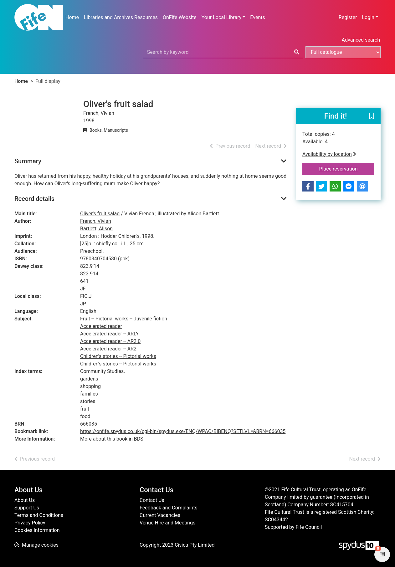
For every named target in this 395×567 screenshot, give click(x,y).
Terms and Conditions (38, 515)
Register (348, 17)
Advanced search (361, 40)
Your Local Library (222, 17)
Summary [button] (27, 161)
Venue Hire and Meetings (167, 523)
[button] (371, 116)
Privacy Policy (29, 523)
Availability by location (329, 154)
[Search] (296, 52)
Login (368, 17)
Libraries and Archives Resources (121, 17)
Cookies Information (37, 530)
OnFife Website (180, 17)
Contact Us (152, 500)
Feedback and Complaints (169, 508)
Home (72, 17)
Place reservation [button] (347, 168)
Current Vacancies (160, 515)
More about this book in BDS (111, 439)
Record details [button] (34, 198)
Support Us (26, 508)
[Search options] (343, 52)
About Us (24, 500)
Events (257, 17)
